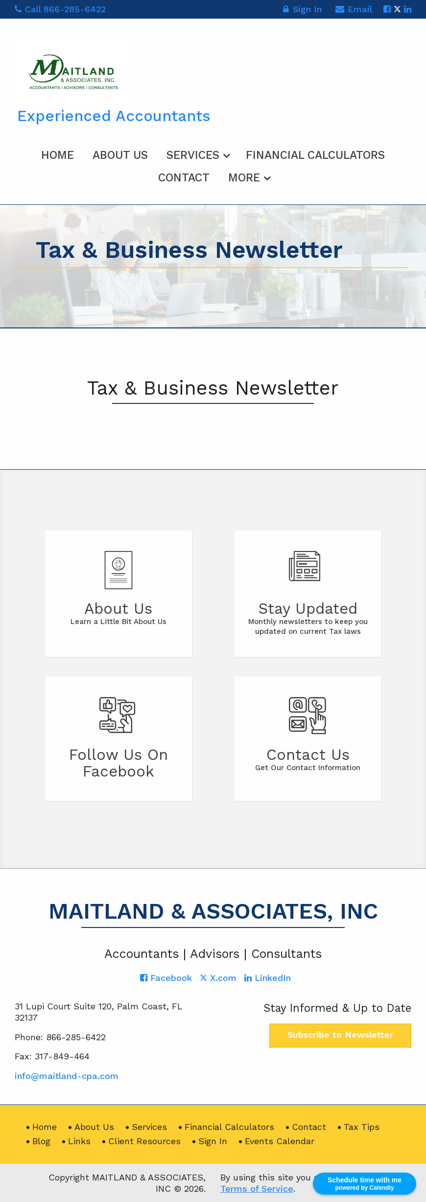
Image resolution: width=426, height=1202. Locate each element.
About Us (120, 155)
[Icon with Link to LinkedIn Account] (407, 9)
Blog (41, 1141)
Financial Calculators (315, 155)
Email (353, 10)
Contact (184, 177)
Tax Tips (361, 1127)
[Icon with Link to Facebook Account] (387, 9)
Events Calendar (279, 1141)
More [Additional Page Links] (244, 177)
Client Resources (144, 1141)
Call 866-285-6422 (60, 9)
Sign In (302, 10)
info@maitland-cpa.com (66, 1076)
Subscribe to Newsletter (340, 1034)
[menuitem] (57, 153)
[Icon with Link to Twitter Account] (397, 9)
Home (57, 155)
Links (79, 1141)
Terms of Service (256, 1188)
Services (192, 155)
